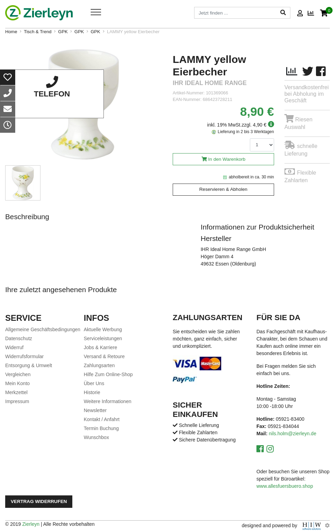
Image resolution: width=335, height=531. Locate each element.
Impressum (17, 401)
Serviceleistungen (103, 338)
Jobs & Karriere (100, 347)
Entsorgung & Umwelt (28, 365)
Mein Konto (17, 383)
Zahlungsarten (99, 365)
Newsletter (95, 410)
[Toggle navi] (96, 12)
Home (11, 31)
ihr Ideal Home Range (210, 83)
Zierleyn (30, 524)
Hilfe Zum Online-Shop (108, 374)
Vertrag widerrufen (39, 501)
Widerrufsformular (24, 356)
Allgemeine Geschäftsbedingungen (42, 329)
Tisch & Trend (38, 31)
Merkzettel (16, 392)
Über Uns (94, 383)
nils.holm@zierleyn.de (292, 433)
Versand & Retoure (104, 356)
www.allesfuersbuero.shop (284, 486)
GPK (62, 31)
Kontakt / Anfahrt (102, 419)
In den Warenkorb (227, 159)
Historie (92, 392)
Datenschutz (18, 338)
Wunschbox (96, 437)
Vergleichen (17, 374)
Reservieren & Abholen (223, 189)
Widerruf (14, 347)
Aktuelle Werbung (103, 329)
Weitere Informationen (107, 401)
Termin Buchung (101, 428)
